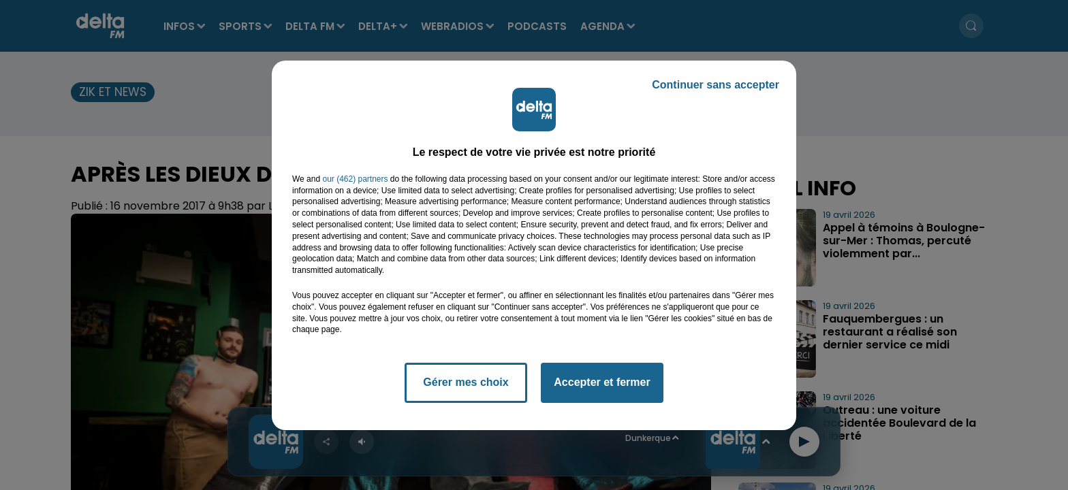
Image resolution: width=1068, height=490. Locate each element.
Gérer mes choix (465, 382)
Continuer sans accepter (715, 85)
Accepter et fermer (602, 382)
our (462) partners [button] (355, 179)
